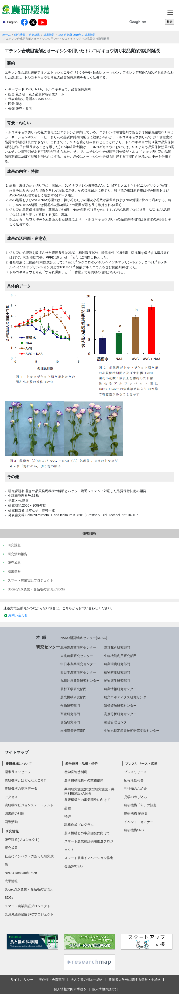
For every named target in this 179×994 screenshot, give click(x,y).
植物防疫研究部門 (117, 672)
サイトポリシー (21, 979)
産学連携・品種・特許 (81, 764)
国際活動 (11, 822)
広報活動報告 (134, 780)
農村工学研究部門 (73, 689)
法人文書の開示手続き (86, 979)
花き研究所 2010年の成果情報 (77, 34)
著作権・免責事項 (52, 979)
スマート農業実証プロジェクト (27, 906)
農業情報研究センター (120, 689)
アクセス (11, 797)
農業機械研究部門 (73, 697)
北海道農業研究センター (78, 647)
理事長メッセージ (18, 772)
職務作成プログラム (79, 825)
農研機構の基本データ (21, 788)
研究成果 (34, 34)
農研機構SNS (134, 830)
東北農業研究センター (76, 656)
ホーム (6, 34)
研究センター (48, 647)
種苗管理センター (117, 722)
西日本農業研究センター (78, 672)
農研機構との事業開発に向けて (87, 800)
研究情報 (19, 34)
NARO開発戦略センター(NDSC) (83, 638)
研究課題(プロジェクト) (22, 839)
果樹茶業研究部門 (73, 730)
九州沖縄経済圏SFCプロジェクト (29, 914)
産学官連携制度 (75, 772)
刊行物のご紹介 (135, 788)
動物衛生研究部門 (117, 680)
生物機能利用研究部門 (120, 656)
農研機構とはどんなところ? (25, 780)
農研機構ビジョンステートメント (29, 805)
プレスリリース (135, 772)
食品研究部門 (70, 722)
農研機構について (19, 764)
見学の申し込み (135, 797)
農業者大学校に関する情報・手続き (135, 979)
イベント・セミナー (138, 822)
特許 (67, 816)
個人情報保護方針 (105, 989)
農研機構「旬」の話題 (140, 805)
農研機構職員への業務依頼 (83, 780)
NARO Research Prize (21, 873)
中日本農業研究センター (78, 664)
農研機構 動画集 (136, 813)
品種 (67, 808)
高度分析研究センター (120, 714)
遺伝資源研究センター (120, 705)
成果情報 (49, 34)
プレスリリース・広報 (141, 764)
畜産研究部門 (70, 714)
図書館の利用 (14, 813)
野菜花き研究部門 (117, 647)
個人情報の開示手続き (70, 989)
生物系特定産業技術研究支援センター (131, 730)
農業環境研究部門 (117, 664)
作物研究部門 (70, 705)
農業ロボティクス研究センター (127, 697)
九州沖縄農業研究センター (80, 680)
